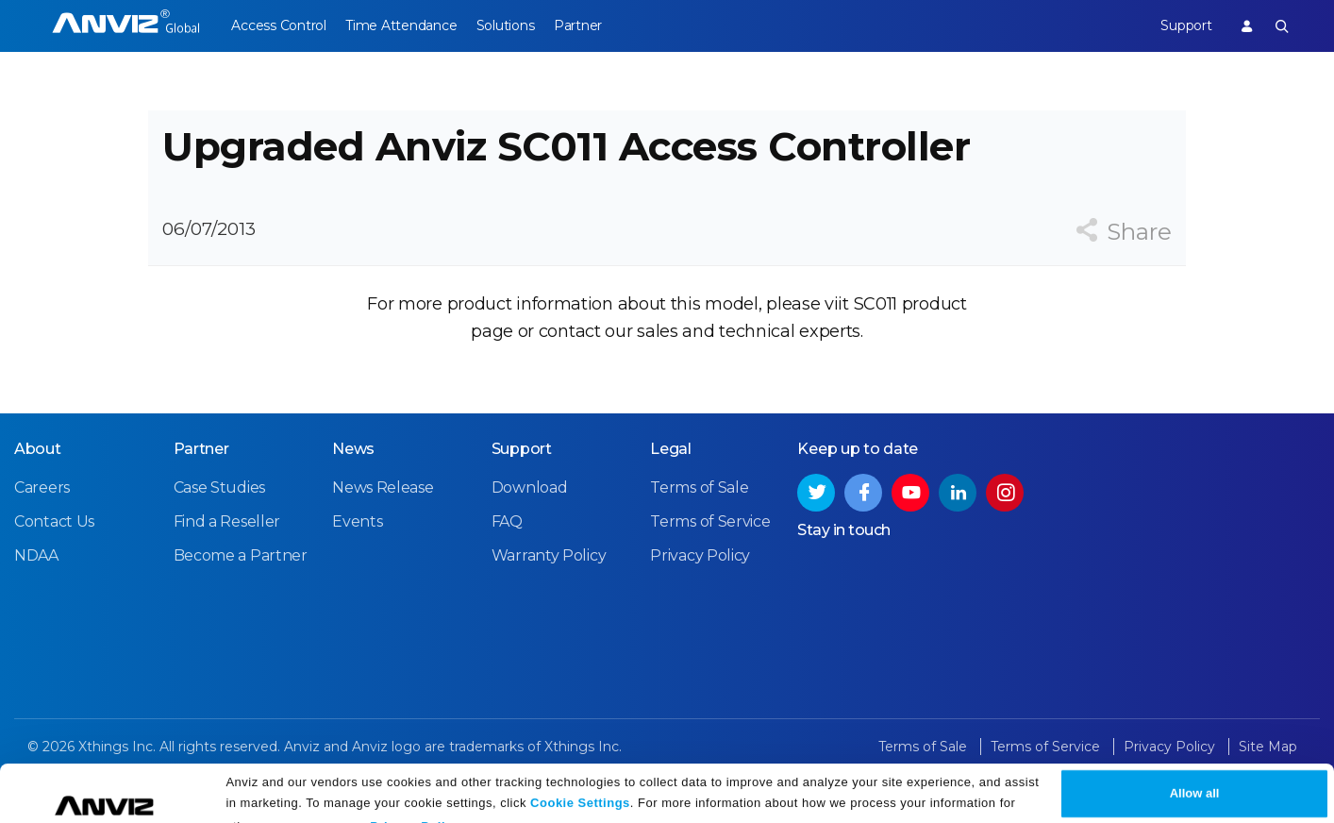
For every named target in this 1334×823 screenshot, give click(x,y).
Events (357, 551)
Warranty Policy (549, 585)
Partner (604, 25)
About (37, 477)
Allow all (1195, 769)
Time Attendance (409, 25)
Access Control (278, 25)
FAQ (507, 551)
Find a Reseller (227, 551)
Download (530, 516)
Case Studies (219, 516)
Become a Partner (241, 585)
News (353, 477)
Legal (671, 477)
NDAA (36, 585)
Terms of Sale (699, 516)
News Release (382, 516)
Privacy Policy (414, 802)
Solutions (522, 25)
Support (1177, 25)
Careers (42, 516)
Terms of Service (710, 551)
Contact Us (54, 551)
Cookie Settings (580, 778)
